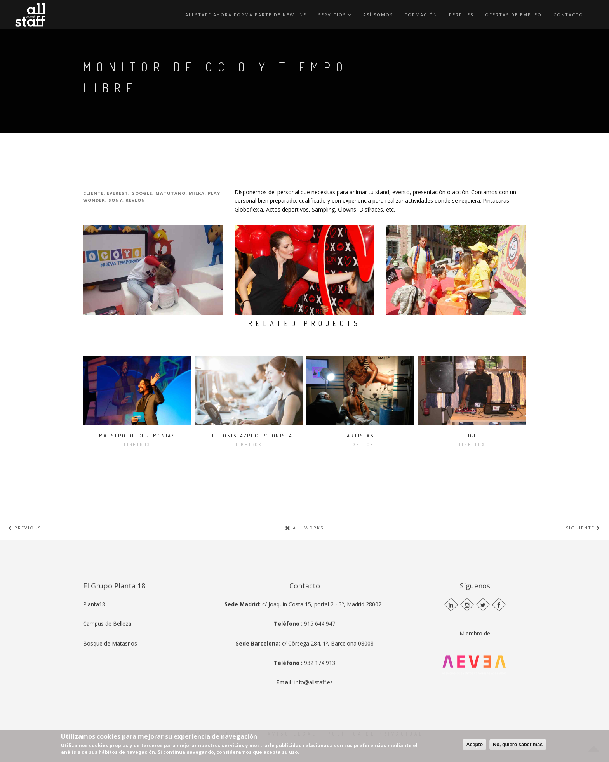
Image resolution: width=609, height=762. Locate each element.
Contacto (568, 14)
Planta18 (94, 653)
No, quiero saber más (518, 745)
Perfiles (461, 14)
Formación (421, 14)
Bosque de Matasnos (110, 692)
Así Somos (378, 14)
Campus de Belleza (107, 673)
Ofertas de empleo (513, 14)
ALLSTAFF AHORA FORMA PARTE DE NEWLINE (245, 14)
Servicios (334, 14)
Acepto (474, 745)
